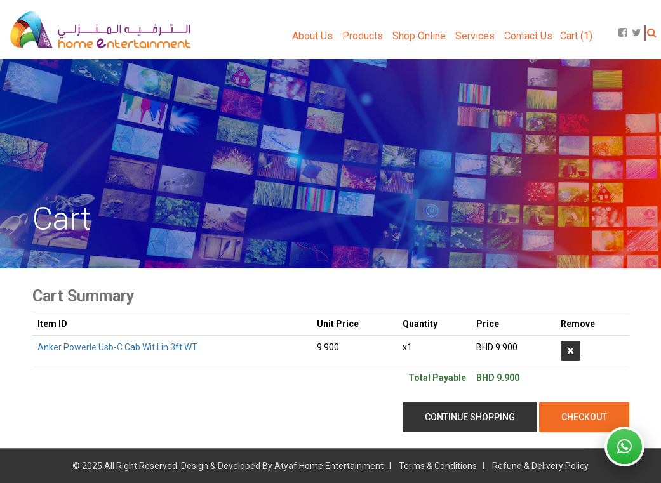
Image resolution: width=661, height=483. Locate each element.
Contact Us (528, 36)
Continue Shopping (470, 417)
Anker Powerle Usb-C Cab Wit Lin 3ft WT (117, 347)
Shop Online (419, 36)
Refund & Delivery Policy (540, 466)
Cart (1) (576, 36)
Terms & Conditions (438, 466)
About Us (312, 36)
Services (475, 36)
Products (362, 36)
